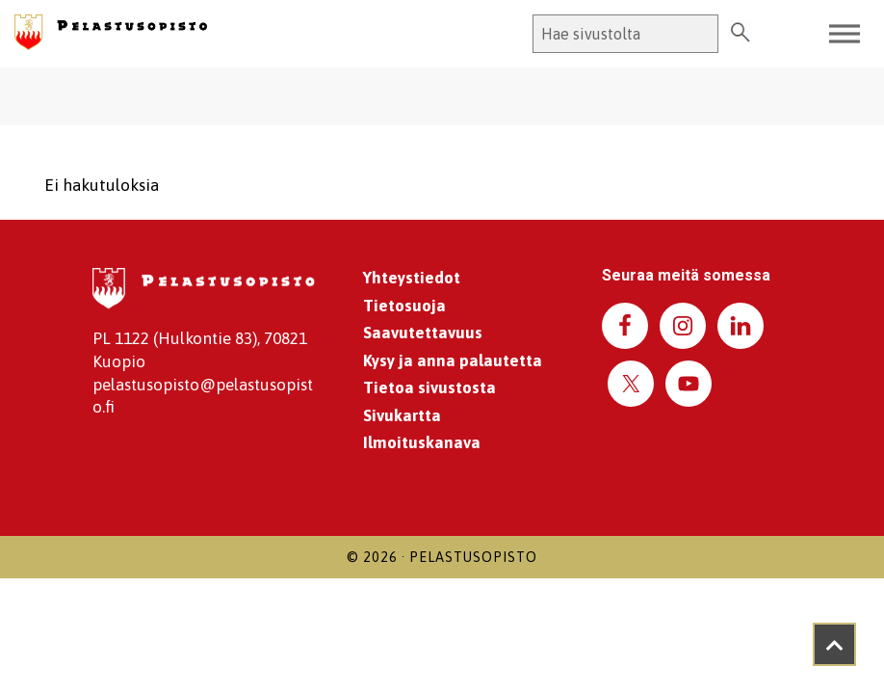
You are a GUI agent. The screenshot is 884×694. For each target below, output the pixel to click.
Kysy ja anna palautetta (452, 360)
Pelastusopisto (473, 557)
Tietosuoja (404, 305)
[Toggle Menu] (844, 33)
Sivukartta (402, 415)
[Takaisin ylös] (834, 644)
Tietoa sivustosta (429, 387)
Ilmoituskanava (422, 442)
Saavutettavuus (422, 332)
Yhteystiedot (411, 277)
